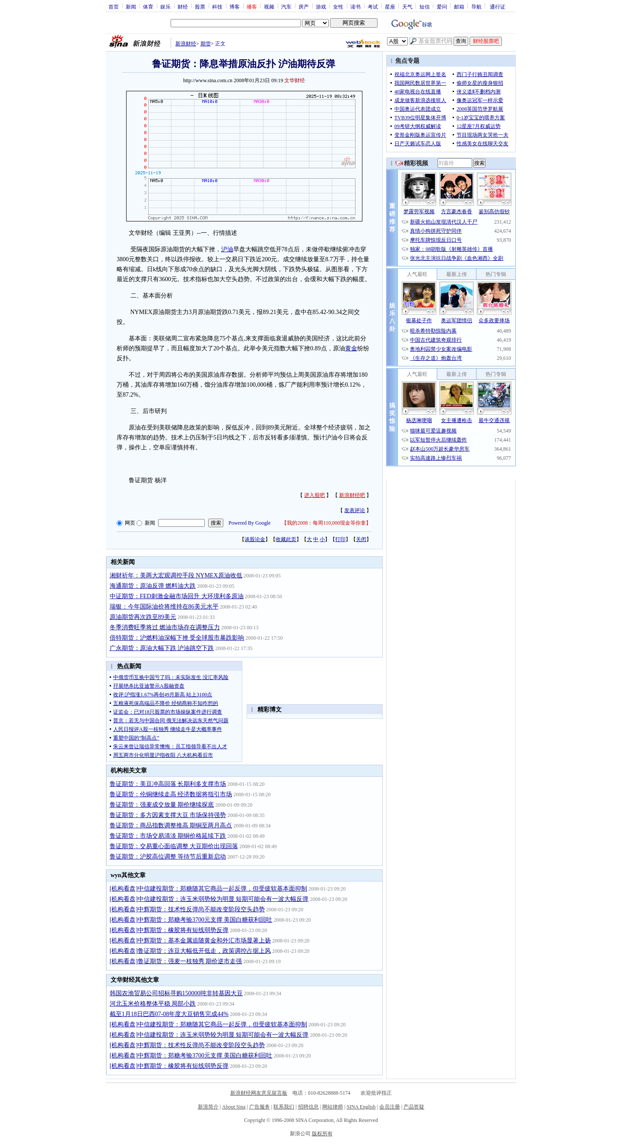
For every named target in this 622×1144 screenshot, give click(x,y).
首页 (113, 6)
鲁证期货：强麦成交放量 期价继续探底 (162, 804)
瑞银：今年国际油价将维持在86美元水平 (164, 606)
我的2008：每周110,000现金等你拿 (326, 523)
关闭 (361, 539)
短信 (424, 6)
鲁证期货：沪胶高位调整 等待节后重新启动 (168, 856)
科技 (217, 6)
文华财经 (294, 80)
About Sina (233, 1107)
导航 (476, 6)
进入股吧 (314, 495)
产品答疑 (413, 1107)
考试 (373, 6)
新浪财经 (185, 44)
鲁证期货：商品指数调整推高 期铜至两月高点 (171, 825)
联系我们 (283, 1107)
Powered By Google (249, 523)
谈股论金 (254, 539)
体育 (148, 6)
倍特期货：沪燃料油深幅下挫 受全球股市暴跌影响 (177, 637)
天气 (407, 6)
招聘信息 (308, 1107)
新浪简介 (208, 1107)
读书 (355, 6)
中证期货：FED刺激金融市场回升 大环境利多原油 (177, 596)
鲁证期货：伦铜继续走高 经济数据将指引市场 (171, 794)
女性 (338, 6)
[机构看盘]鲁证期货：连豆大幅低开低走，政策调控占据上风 (190, 951)
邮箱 (459, 6)
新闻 (131, 6)
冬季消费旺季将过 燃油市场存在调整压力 (165, 627)
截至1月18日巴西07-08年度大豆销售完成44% (169, 1014)
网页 (130, 523)
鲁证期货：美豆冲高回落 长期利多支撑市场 (168, 784)
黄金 (351, 348)
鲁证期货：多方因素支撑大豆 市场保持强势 (168, 815)
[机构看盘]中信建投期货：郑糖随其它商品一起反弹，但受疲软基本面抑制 (208, 888)
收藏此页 (286, 539)
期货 (205, 44)
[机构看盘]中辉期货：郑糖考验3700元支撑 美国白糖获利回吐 (191, 919)
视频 (269, 6)
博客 (234, 6)
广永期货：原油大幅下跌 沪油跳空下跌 (162, 648)
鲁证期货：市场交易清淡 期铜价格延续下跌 (168, 836)
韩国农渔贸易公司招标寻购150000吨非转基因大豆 (176, 993)
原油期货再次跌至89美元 (143, 617)
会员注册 (389, 1107)
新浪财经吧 (352, 495)
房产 (303, 6)
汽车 (286, 6)
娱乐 (165, 6)
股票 (200, 6)
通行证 (497, 6)
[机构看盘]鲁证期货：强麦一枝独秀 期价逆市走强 (176, 961)
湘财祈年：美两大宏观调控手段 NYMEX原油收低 (176, 575)
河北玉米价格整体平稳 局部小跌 (153, 1003)
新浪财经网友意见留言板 (258, 1093)
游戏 (321, 6)
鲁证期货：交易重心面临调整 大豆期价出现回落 (174, 846)
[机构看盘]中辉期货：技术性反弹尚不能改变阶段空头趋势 (187, 909)
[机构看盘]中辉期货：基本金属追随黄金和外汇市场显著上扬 (190, 940)
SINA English (360, 1107)
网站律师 (332, 1107)
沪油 (227, 249)
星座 (390, 6)
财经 (183, 6)
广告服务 (259, 1107)
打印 (340, 539)
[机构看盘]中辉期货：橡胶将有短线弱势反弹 (169, 930)
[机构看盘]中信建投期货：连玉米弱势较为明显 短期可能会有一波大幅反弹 (209, 899)
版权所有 (322, 1134)
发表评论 (354, 510)
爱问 (442, 6)
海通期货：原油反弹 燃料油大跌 (153, 586)
